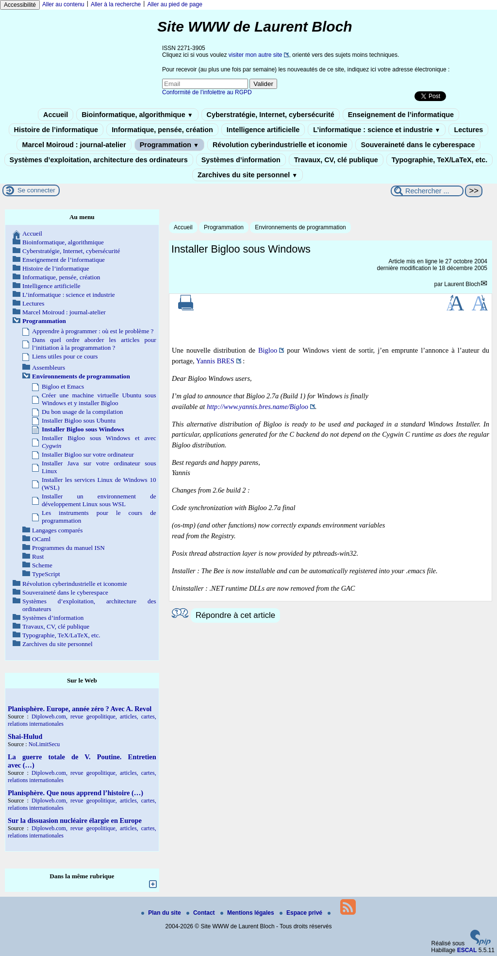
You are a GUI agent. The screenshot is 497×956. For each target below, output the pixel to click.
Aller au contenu (63, 4)
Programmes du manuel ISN (68, 547)
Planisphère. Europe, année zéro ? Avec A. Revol (79, 709)
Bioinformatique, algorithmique (137, 115)
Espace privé (302, 912)
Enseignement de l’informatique (401, 115)
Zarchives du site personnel (248, 175)
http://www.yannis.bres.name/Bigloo (257, 406)
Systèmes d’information (241, 160)
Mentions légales (248, 912)
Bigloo (267, 350)
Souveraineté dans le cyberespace (418, 145)
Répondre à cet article (235, 615)
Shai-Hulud (25, 736)
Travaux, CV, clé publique (336, 160)
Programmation (169, 145)
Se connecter (36, 190)
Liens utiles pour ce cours (65, 356)
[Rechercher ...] (427, 191)
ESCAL (467, 950)
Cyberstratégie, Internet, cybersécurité (270, 115)
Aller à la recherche (116, 4)
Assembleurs (48, 367)
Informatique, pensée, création (162, 130)
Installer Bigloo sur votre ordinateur (88, 454)
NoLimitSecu (44, 744)
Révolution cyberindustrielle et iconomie (280, 145)
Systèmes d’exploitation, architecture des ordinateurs (99, 160)
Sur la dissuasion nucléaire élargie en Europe (75, 820)
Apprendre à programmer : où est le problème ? (92, 331)
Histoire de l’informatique (56, 130)
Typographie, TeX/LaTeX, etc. (440, 160)
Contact (201, 912)
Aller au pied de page (174, 4)
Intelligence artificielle (263, 130)
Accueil (55, 115)
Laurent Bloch (462, 284)
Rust (38, 556)
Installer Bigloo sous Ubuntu (79, 420)
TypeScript (46, 574)
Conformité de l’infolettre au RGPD (207, 92)
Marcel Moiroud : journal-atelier (74, 145)
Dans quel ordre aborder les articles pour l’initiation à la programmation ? (94, 343)
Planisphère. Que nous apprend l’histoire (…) (75, 793)
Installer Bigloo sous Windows (83, 429)
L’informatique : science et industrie (376, 130)
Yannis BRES (215, 361)
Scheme (42, 565)
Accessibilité (20, 4)
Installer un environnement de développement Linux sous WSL (99, 500)
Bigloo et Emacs (63, 386)
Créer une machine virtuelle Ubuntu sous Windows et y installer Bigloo (99, 399)
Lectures (468, 130)
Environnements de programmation (300, 227)
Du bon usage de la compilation (82, 411)
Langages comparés (57, 530)
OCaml (41, 539)
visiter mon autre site (255, 54)
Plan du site (161, 912)
